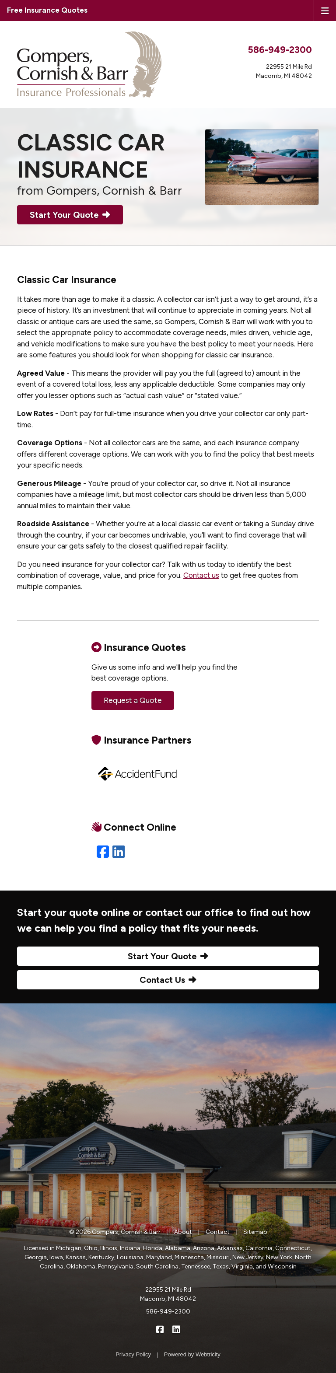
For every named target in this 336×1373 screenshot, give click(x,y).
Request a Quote (133, 700)
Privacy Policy (133, 1354)
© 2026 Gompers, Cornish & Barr (115, 1232)
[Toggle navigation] (325, 10)
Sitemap (255, 1232)
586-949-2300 (280, 49)
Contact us (201, 575)
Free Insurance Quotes (47, 10)
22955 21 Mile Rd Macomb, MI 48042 (168, 1294)
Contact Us (168, 980)
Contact (218, 1232)
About (183, 1232)
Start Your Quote (70, 215)
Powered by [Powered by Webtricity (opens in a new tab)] (192, 1354)
